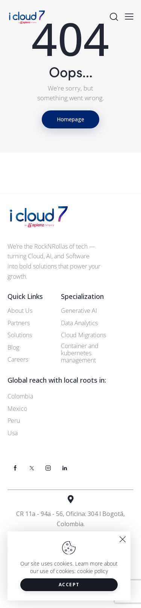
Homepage (70, 119)
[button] (129, 16)
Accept (69, 584)
